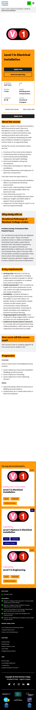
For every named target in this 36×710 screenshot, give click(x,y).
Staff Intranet (5, 644)
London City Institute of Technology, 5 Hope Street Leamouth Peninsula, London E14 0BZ (18, 610)
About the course (12, 109)
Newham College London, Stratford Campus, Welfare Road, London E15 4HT (17, 606)
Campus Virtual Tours (8, 630)
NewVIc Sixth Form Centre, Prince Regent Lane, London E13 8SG (17, 614)
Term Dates (5, 649)
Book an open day (18, 74)
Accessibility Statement (8, 663)
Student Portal (6, 642)
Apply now (18, 69)
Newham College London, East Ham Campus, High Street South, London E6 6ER (18, 601)
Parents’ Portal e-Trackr (8, 646)
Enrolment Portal (12, 679)
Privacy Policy (5, 661)
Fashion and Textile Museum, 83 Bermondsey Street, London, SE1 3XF (19, 618)
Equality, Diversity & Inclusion (10, 667)
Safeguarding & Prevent (8, 651)
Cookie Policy (5, 665)
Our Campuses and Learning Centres (12, 627)
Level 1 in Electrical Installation (14, 9)
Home (3, 9)
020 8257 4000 (8, 594)
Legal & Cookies (24, 679)
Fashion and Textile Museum (10, 632)
